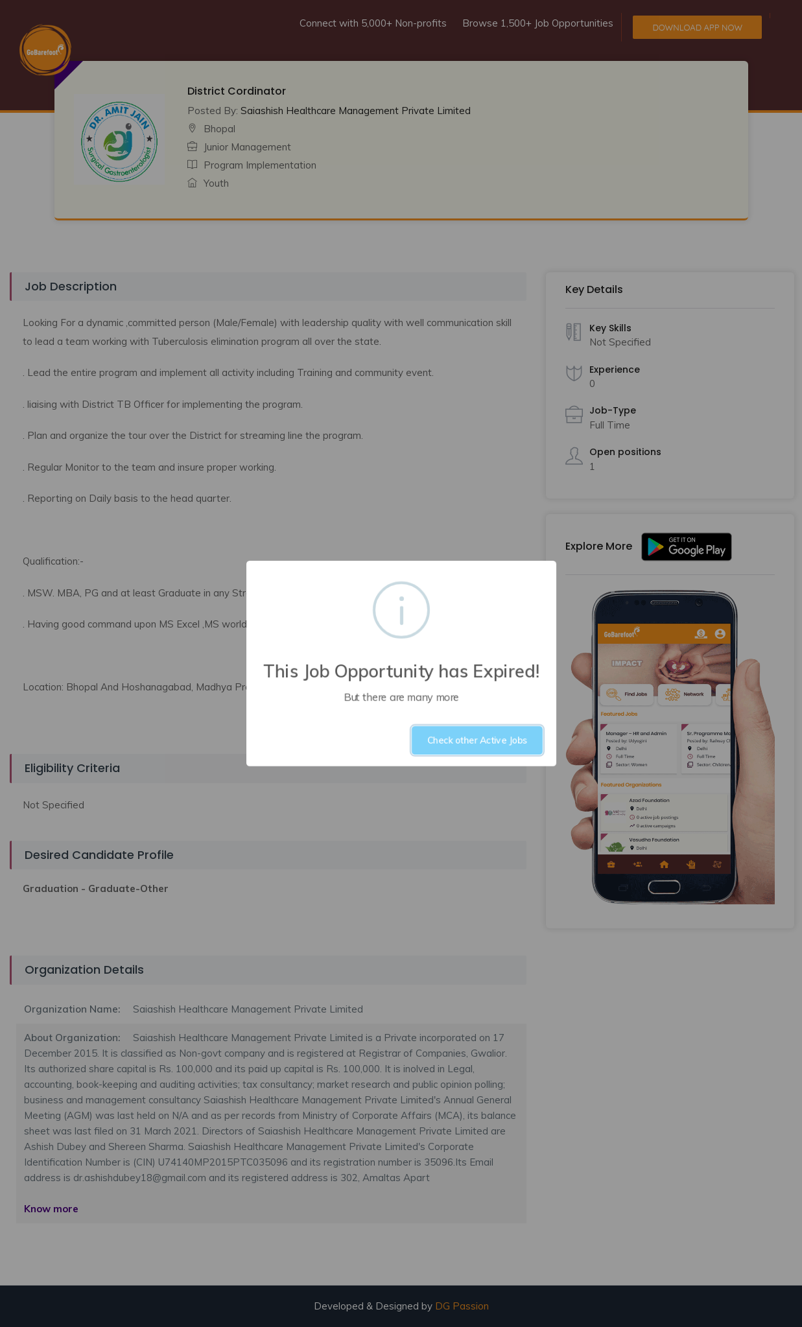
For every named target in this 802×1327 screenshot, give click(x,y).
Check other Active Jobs (477, 740)
